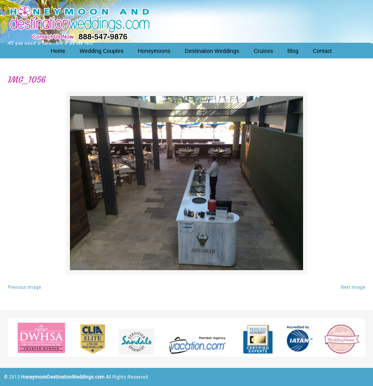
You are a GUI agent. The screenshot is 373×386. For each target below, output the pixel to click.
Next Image (353, 287)
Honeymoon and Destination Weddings (80, 21)
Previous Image (24, 287)
